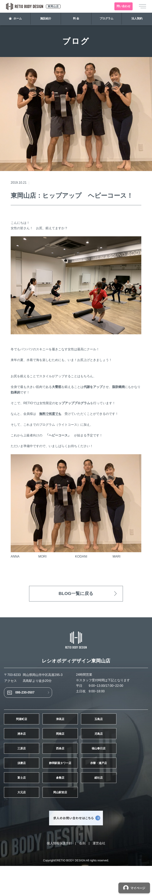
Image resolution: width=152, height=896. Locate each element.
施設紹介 (45, 19)
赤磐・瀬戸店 (125, 783)
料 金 (76, 19)
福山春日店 (125, 764)
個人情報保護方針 (59, 873)
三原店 (26, 764)
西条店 (76, 764)
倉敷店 (76, 802)
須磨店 (26, 783)
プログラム (106, 19)
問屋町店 (26, 727)
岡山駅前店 (76, 821)
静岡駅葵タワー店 (76, 783)
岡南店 (76, 746)
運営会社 (99, 873)
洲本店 (26, 746)
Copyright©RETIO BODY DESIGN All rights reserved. (76, 890)
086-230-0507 (30, 696)
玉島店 (125, 727)
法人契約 (136, 19)
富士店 (26, 802)
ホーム (15, 19)
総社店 (125, 802)
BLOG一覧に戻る (76, 594)
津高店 (76, 727)
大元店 (26, 821)
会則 (82, 873)
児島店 (125, 746)
